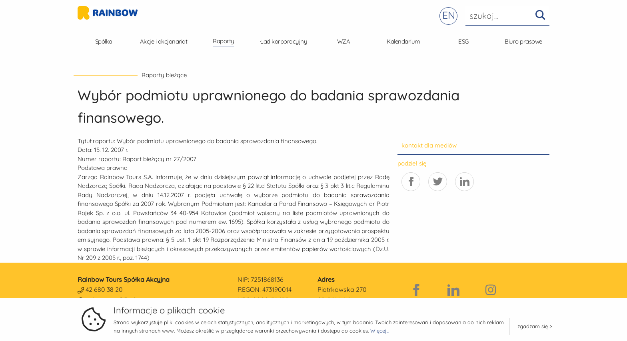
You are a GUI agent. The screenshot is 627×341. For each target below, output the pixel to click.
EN (448, 15)
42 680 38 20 (104, 289)
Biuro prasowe (523, 41)
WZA (343, 41)
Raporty (223, 41)
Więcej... (379, 330)
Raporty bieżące (164, 75)
